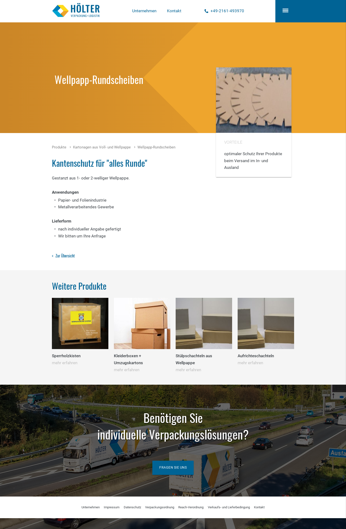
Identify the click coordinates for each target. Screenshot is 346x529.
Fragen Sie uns (173, 467)
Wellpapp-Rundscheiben (156, 147)
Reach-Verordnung (191, 507)
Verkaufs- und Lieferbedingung (229, 507)
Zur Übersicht (65, 256)
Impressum (111, 507)
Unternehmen (144, 11)
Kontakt (174, 11)
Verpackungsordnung (159, 507)
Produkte (59, 147)
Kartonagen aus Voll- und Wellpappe (102, 147)
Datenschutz (132, 507)
